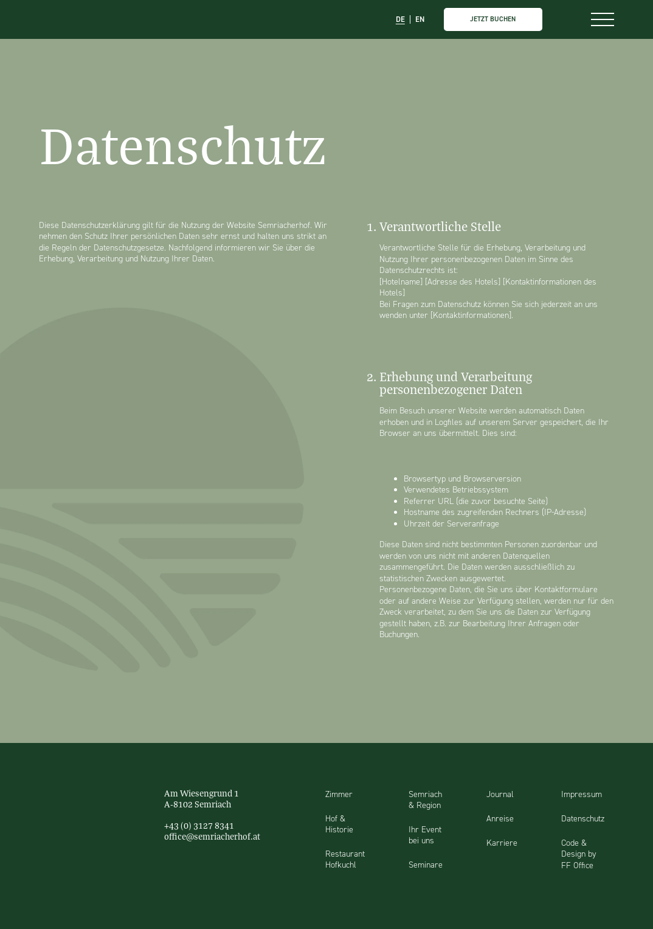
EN (419, 19)
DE (400, 19)
